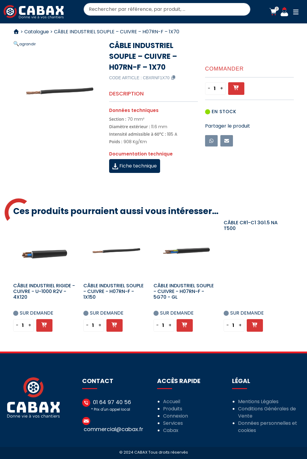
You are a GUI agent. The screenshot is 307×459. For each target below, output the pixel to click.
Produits (172, 408)
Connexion (175, 415)
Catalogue (36, 31)
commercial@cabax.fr (113, 429)
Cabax (170, 430)
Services (173, 423)
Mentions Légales (258, 401)
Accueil (171, 401)
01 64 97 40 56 (112, 402)
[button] (273, 11)
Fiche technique (134, 165)
